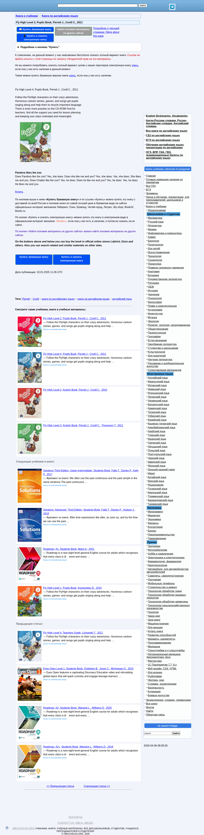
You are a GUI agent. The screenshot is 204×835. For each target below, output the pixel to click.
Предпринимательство (161, 534)
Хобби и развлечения (160, 553)
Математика (155, 218)
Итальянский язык (158, 393)
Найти (149, 711)
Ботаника (153, 275)
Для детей (154, 248)
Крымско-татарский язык (162, 423)
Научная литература (160, 359)
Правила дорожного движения (166, 267)
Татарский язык (157, 412)
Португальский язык (159, 454)
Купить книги (155, 631)
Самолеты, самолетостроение (166, 575)
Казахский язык (157, 439)
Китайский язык (157, 477)
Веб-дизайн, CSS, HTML (162, 668)
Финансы (153, 523)
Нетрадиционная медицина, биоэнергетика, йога (164, 655)
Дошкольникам (157, 210)
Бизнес (152, 530)
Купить (19, 191)
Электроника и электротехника (166, 557)
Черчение (153, 294)
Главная (151, 175)
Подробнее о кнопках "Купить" (39, 47)
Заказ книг (154, 616)
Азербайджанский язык (161, 427)
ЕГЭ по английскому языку (163, 140)
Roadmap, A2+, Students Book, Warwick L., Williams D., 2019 (78, 746)
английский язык (122, 299)
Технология (154, 256)
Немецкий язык (157, 389)
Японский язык (156, 465)
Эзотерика (154, 546)
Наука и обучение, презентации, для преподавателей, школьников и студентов (167, 200)
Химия (152, 237)
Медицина (154, 646)
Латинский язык (157, 396)
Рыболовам (155, 676)
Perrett (26, 299)
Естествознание (157, 340)
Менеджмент (155, 511)
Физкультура (155, 313)
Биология (153, 241)
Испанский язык (157, 385)
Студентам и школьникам (163, 348)
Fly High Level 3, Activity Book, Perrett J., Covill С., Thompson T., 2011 (83, 425)
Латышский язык (158, 446)
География (154, 336)
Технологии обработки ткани (165, 591)
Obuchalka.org (23, 828)
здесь (135, 65)
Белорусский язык (158, 404)
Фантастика (155, 661)
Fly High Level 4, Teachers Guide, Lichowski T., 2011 (73, 632)
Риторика (153, 283)
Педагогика (154, 263)
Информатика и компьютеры (165, 233)
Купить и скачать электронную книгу (71, 258)
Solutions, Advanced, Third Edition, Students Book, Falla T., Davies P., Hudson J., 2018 (89, 511)
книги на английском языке (93, 299)
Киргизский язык (157, 492)
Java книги (154, 619)
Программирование (159, 642)
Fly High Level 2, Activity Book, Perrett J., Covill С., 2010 (75, 389)
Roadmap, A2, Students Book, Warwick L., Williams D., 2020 (77, 707)
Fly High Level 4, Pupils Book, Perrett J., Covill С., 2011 (74, 354)
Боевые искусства (158, 695)
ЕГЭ (148, 189)
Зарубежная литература (162, 344)
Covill (36, 299)
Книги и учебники (156, 206)
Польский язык (156, 450)
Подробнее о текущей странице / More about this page (106, 32)
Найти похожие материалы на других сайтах (73, 31)
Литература (155, 225)
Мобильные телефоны (161, 583)
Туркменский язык (158, 496)
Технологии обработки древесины (168, 601)
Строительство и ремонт (162, 587)
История (153, 290)
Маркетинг (154, 515)
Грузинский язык (157, 488)
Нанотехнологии (157, 565)
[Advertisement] (110, 107)
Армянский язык (157, 408)
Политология (155, 244)
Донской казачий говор (161, 469)
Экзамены (152, 193)
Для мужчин (155, 672)
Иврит (151, 473)
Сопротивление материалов (164, 370)
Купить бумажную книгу (34, 256)
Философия (155, 302)
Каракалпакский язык (160, 500)
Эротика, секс (156, 680)
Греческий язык (157, 442)
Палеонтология (157, 332)
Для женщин (155, 627)
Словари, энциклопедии (162, 684)
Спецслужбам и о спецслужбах (166, 650)
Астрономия (155, 309)
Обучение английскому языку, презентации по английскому (165, 146)
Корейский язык (157, 419)
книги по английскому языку (58, 299)
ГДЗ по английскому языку (163, 135)
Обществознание (158, 329)
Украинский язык (158, 400)
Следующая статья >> (97, 786)
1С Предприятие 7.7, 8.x (162, 664)
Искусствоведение (159, 252)
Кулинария (154, 691)
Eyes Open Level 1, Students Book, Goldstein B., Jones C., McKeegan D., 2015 (88, 668)
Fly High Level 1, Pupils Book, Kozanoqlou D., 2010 (72, 588)
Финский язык (156, 481)
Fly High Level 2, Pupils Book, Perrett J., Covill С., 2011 (74, 318)
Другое (150, 707)
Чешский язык (156, 458)
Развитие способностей (162, 635)
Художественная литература (165, 279)
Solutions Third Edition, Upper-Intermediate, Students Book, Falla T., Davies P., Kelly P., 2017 (91, 472)
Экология (153, 321)
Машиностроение (158, 623)
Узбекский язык (157, 416)
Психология (155, 298)
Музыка (152, 317)
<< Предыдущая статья (60, 786)
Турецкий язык (156, 435)
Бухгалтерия (155, 527)
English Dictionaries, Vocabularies (167, 116)
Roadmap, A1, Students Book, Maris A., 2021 (68, 549)
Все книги (151, 703)
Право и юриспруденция (162, 306)
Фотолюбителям (157, 550)
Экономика (154, 519)
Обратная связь (155, 714)
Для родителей (157, 355)
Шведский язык (157, 462)
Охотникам (154, 579)
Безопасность (156, 687)
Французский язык (158, 381)
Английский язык (158, 377)
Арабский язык (156, 431)
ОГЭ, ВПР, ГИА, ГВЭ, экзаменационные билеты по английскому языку (164, 155)
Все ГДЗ (151, 186)
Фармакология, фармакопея (164, 561)
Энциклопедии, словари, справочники (168, 700)
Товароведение (157, 538)
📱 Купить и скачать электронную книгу (35, 37)
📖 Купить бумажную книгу (35, 29)
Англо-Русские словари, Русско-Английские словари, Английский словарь (167, 123)
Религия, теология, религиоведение (169, 325)
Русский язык (156, 221)
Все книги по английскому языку (166, 130)
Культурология (156, 352)
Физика (152, 229)
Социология (155, 260)
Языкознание (156, 485)
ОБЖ (151, 286)
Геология (153, 612)
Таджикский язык (158, 504)
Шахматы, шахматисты (161, 639)
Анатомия (154, 271)
